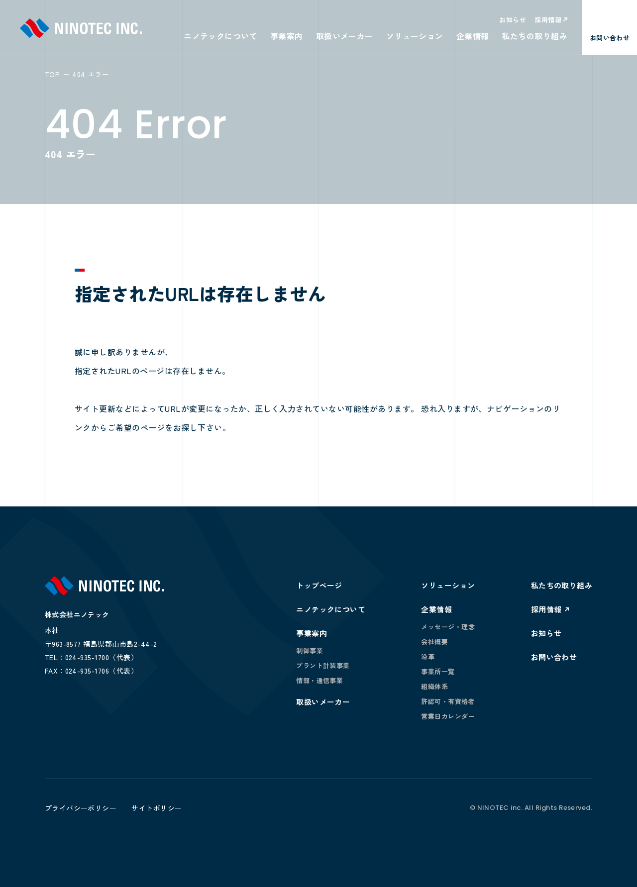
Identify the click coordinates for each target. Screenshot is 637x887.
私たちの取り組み (534, 36)
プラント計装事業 (323, 665)
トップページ (319, 585)
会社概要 (434, 641)
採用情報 (547, 19)
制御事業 (309, 650)
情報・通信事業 (319, 680)
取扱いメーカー (344, 36)
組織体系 (434, 686)
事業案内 (286, 36)
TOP (52, 74)
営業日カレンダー (448, 716)
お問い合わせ (554, 657)
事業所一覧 (437, 671)
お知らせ (512, 19)
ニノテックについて (220, 36)
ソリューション (414, 36)
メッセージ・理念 (448, 626)
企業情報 (472, 36)
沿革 (427, 656)
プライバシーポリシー (81, 808)
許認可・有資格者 (448, 701)
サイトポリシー (156, 808)
